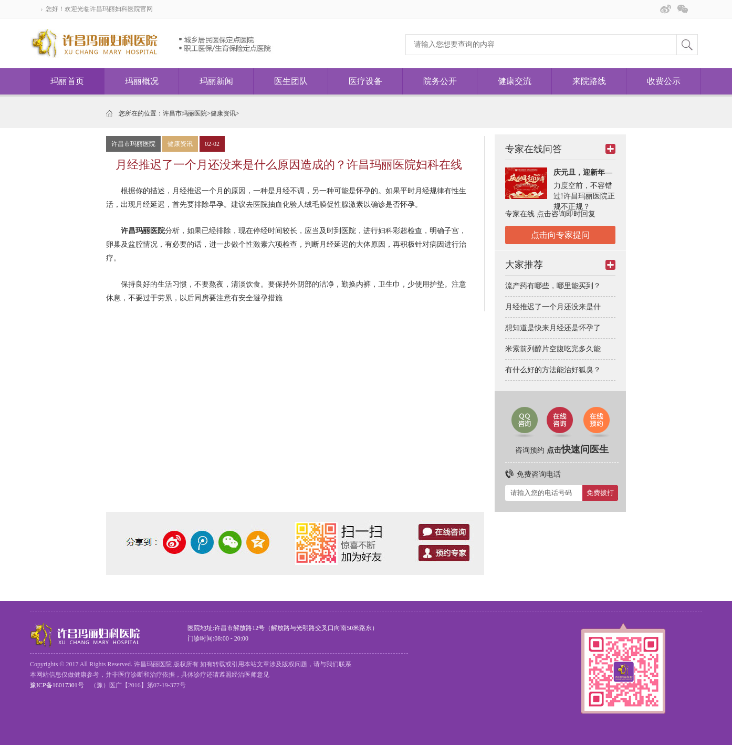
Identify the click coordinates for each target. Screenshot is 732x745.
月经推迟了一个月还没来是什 (553, 307)
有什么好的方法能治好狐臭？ (553, 370)
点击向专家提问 (560, 234)
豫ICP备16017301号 (57, 685)
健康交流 (514, 81)
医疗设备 (365, 81)
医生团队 (291, 81)
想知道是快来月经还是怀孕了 (553, 328)
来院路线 (589, 81)
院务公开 (440, 81)
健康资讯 (223, 113)
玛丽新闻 (216, 81)
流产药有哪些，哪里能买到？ (553, 286)
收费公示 (664, 81)
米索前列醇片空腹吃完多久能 (553, 349)
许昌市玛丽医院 (185, 113)
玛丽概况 (142, 81)
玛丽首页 (67, 81)
